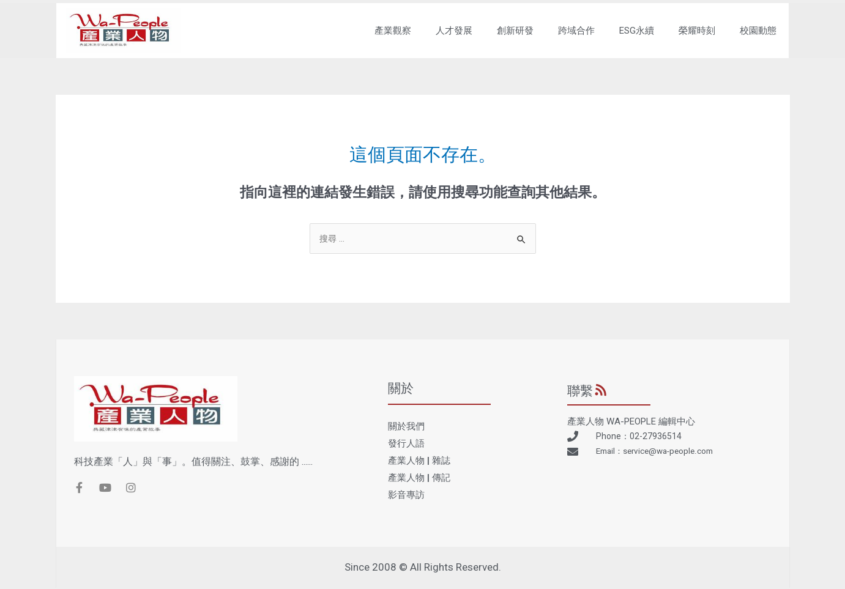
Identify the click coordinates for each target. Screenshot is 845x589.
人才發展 (452, 30)
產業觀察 (391, 30)
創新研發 (514, 30)
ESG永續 (635, 30)
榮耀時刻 (695, 30)
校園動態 (757, 30)
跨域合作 (575, 30)
